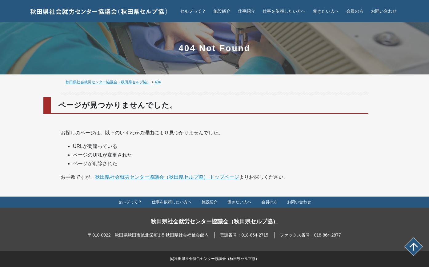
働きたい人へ (326, 11)
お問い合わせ (384, 11)
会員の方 (354, 11)
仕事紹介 (246, 11)
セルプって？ (193, 11)
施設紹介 (222, 11)
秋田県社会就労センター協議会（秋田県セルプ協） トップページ (167, 177)
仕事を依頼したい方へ (284, 11)
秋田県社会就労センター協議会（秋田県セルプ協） (214, 221)
